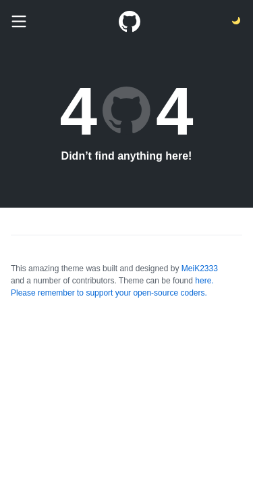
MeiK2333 (199, 268)
